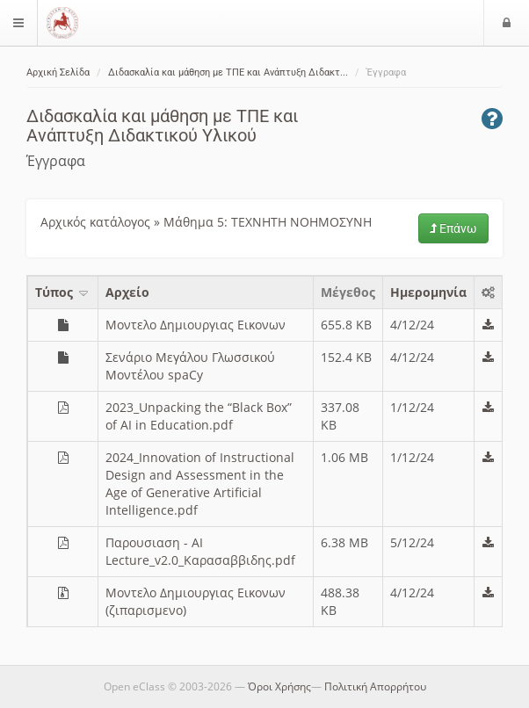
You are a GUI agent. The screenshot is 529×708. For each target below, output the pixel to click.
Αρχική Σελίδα (58, 72)
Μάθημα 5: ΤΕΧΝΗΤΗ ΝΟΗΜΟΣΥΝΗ (267, 221)
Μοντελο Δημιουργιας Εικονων (195, 324)
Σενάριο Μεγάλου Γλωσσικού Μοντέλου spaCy (190, 366)
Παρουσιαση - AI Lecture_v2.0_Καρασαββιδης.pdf (200, 551)
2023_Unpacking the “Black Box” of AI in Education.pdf (198, 416)
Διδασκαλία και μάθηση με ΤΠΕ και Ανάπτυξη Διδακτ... (228, 72)
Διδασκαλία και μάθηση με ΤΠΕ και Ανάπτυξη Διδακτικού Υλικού (162, 125)
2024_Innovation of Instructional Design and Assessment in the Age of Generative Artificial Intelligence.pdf (199, 483)
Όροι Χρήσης (279, 686)
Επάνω (453, 228)
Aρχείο (127, 292)
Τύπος (63, 292)
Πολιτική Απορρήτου (375, 686)
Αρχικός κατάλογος (95, 221)
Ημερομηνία (428, 292)
